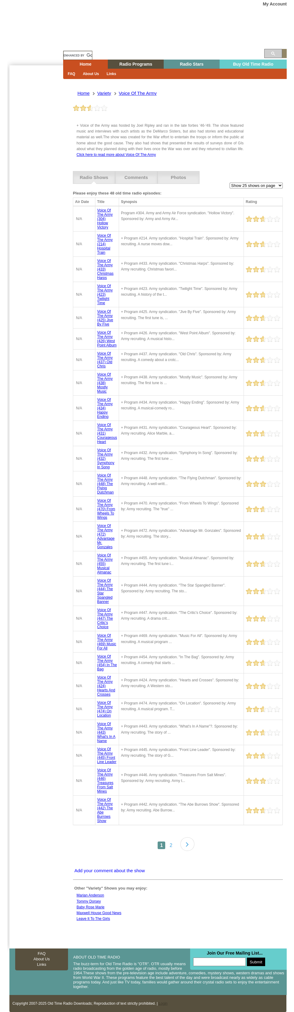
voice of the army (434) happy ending (105, 408)
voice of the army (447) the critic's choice (105, 618)
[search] (77, 55)
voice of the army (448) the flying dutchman (105, 483)
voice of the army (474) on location (105, 709)
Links (111, 74)
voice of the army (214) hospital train (105, 244)
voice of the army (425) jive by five (105, 317)
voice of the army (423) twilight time (105, 294)
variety (104, 93)
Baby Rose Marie (90, 907)
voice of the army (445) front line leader (106, 755)
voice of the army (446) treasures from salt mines (105, 780)
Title (100, 202)
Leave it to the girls (93, 919)
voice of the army (138, 93)
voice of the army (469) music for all (106, 641)
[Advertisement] (35, 175)
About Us (91, 74)
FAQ (71, 74)
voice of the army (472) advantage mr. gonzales (106, 536)
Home (39, 43)
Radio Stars (191, 64)
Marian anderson (90, 895)
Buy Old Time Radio (253, 64)
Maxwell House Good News (99, 913)
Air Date (82, 202)
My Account (275, 4)
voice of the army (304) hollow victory (105, 218)
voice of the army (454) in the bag (107, 662)
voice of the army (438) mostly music (105, 383)
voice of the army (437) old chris (105, 359)
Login (163, 1003)
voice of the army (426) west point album (107, 338)
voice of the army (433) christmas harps (105, 269)
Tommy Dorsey (89, 901)
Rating (251, 202)
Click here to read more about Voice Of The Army (116, 155)
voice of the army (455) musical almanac (105, 563)
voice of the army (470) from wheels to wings (106, 509)
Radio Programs (135, 64)
